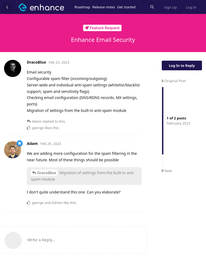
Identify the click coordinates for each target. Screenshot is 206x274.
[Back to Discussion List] (7, 7)
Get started (126, 7)
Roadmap (82, 7)
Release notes (103, 7)
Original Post (173, 80)
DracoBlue (46, 172)
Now (166, 170)
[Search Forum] (151, 7)
